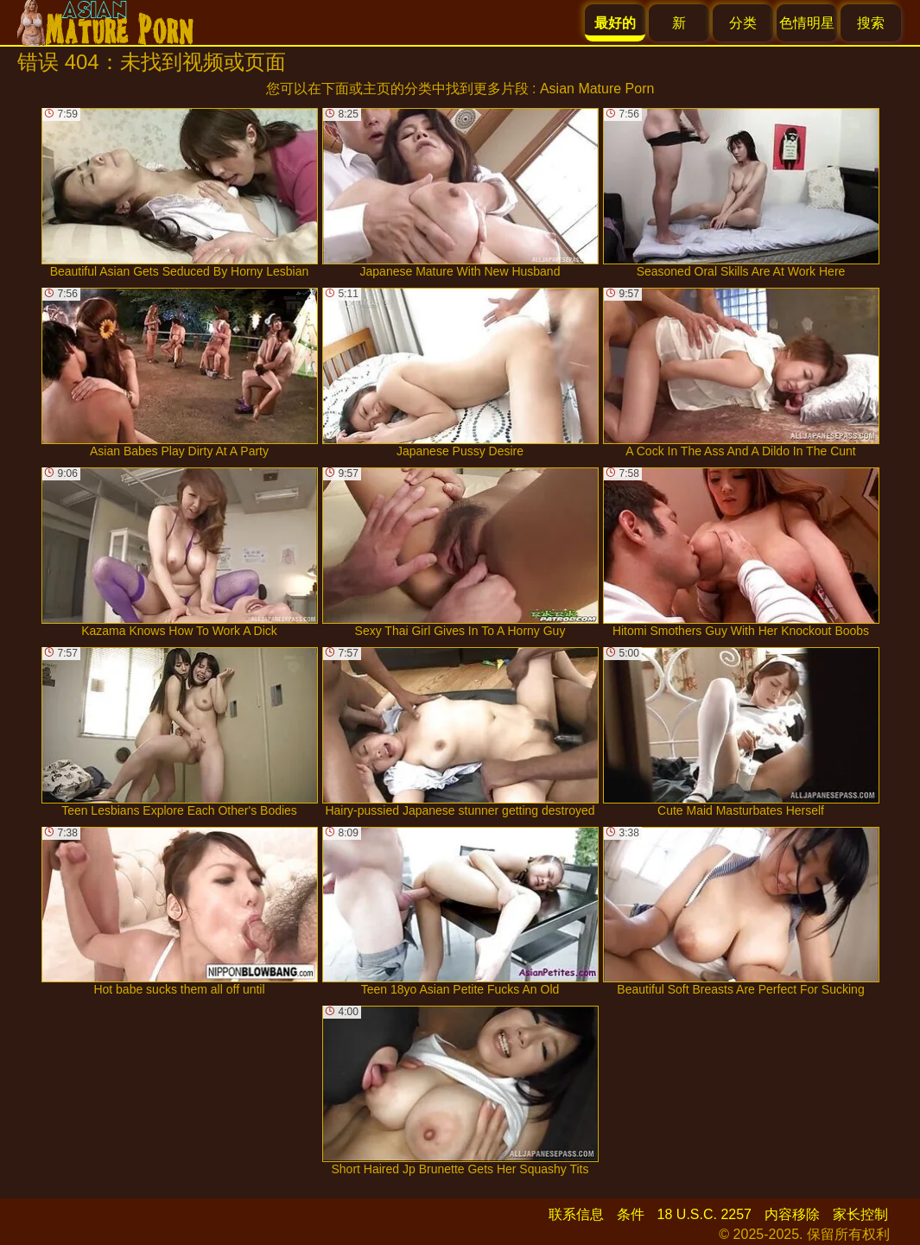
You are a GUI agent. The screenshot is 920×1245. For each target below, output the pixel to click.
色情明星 (806, 23)
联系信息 (576, 1214)
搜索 (871, 23)
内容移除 (792, 1214)
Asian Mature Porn (597, 88)
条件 (630, 1214)
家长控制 (860, 1214)
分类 (743, 23)
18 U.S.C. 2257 (704, 1214)
